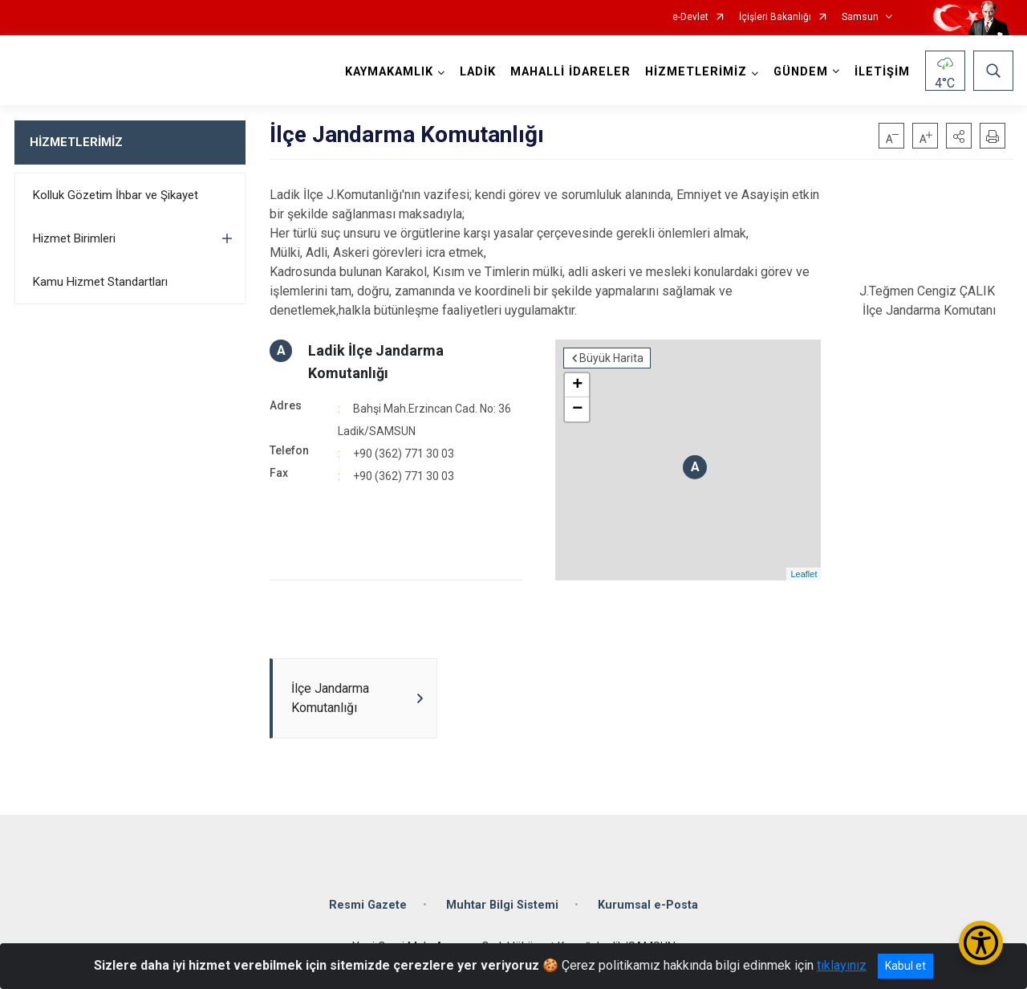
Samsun (860, 17)
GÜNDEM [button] (800, 72)
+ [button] (577, 385)
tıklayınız (842, 965)
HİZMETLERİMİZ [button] (696, 72)
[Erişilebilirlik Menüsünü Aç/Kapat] (981, 943)
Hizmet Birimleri (74, 238)
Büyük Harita (611, 358)
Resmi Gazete (368, 905)
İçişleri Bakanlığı (775, 17)
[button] (959, 136)
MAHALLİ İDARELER (570, 72)
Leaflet (803, 574)
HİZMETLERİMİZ (76, 142)
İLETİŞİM (882, 72)
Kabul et (905, 965)
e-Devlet (690, 17)
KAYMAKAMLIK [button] (389, 72)
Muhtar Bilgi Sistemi (502, 905)
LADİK (478, 72)
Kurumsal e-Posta (648, 905)
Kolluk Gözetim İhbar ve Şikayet (115, 195)
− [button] (577, 409)
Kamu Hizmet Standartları (100, 282)
